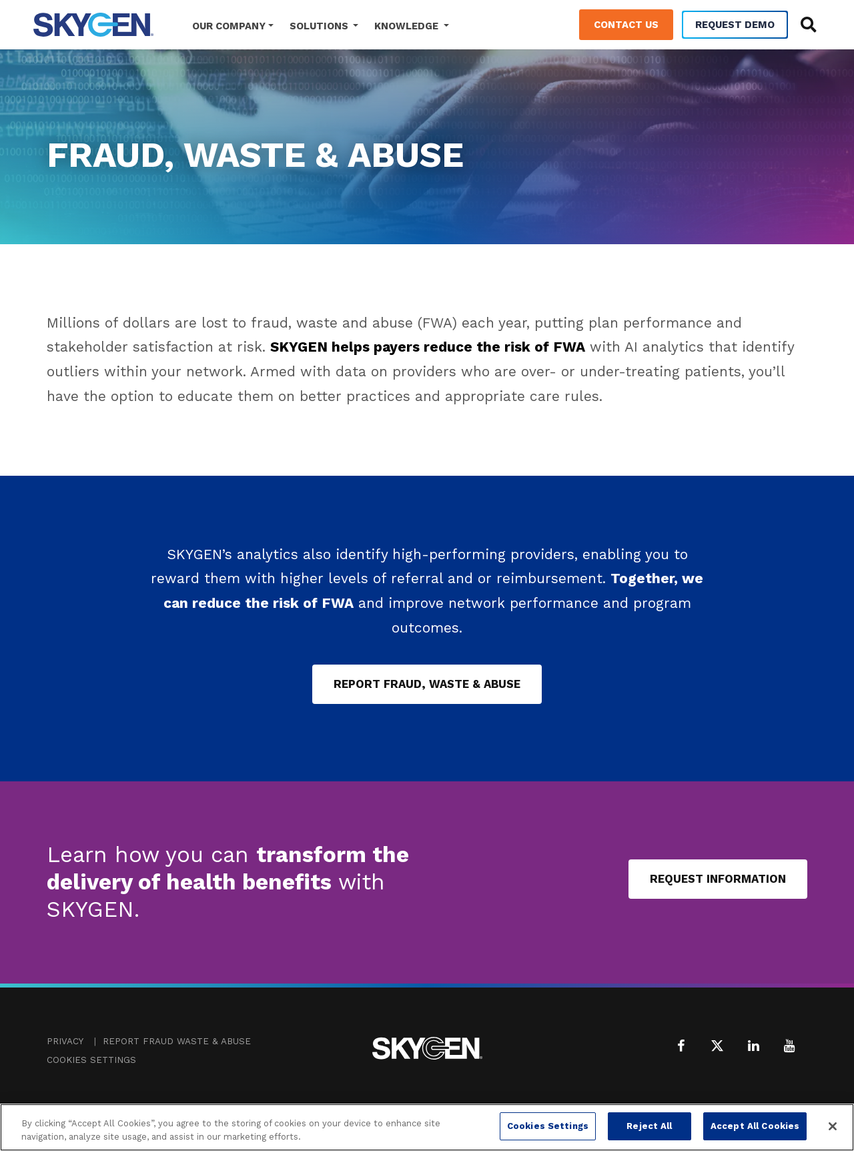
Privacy (65, 1041)
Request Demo (735, 25)
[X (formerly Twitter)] (717, 1046)
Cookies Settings (91, 1060)
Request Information (718, 878)
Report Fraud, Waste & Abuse (427, 684)
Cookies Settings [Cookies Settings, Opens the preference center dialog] (547, 1126)
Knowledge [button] (407, 26)
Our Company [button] (229, 26)
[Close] (832, 1126)
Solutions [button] (320, 26)
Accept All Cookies (755, 1126)
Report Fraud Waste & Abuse (177, 1041)
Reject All (649, 1126)
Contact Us (626, 25)
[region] (427, 1127)
